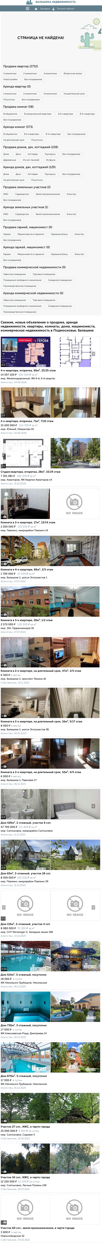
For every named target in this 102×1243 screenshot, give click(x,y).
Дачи (18, 154)
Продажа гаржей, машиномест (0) (27, 227)
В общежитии (10, 114)
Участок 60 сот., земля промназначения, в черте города (37, 1228)
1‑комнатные (9, 74)
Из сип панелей (31, 160)
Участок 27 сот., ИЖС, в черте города (25, 1127)
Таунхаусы (50, 154)
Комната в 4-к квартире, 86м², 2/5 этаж (27, 569)
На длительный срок (74, 94)
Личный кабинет (64, 9)
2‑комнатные (30, 74)
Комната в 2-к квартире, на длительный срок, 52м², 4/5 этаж (41, 772)
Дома (6, 154)
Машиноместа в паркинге (31, 234)
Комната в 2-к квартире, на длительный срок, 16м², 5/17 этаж (41, 721)
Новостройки (10, 79)
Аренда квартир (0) (17, 86)
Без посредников (33, 79)
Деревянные (9, 160)
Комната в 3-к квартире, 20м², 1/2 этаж (27, 620)
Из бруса (50, 160)
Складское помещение (60, 280)
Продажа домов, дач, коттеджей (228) (30, 147)
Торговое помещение (44, 274)
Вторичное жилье (73, 74)
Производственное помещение (19, 286)
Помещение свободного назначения (22, 280)
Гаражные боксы (59, 234)
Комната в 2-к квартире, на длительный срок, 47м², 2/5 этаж (41, 671)
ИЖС (5, 194)
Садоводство (22, 194)
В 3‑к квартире (87, 114)
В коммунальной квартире (37, 114)
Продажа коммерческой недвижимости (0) (34, 267)
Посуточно (9, 100)
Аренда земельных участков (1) (25, 207)
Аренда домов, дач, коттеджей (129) (29, 167)
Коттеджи (33, 154)
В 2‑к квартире (65, 114)
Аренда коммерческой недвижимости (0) (33, 293)
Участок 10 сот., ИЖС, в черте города (25, 1177)
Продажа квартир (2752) (20, 66)
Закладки (42, 9)
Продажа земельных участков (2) (26, 187)
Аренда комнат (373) (18, 127)
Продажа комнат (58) (18, 106)
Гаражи (7, 234)
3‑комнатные (50, 74)
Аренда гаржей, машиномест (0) (26, 247)
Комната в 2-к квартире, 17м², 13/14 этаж (28, 522)
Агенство (71, 194)
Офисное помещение (14, 274)
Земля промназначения (48, 194)
